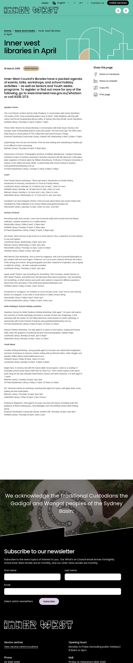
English (61, 2)
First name (10, 570)
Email (7, 585)
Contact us (97, 3)
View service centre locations (21, 647)
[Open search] (117, 11)
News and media (25, 30)
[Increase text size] (81, 2)
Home (7, 30)
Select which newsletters (18, 601)
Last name (71, 570)
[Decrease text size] (75, 2)
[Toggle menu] (126, 11)
